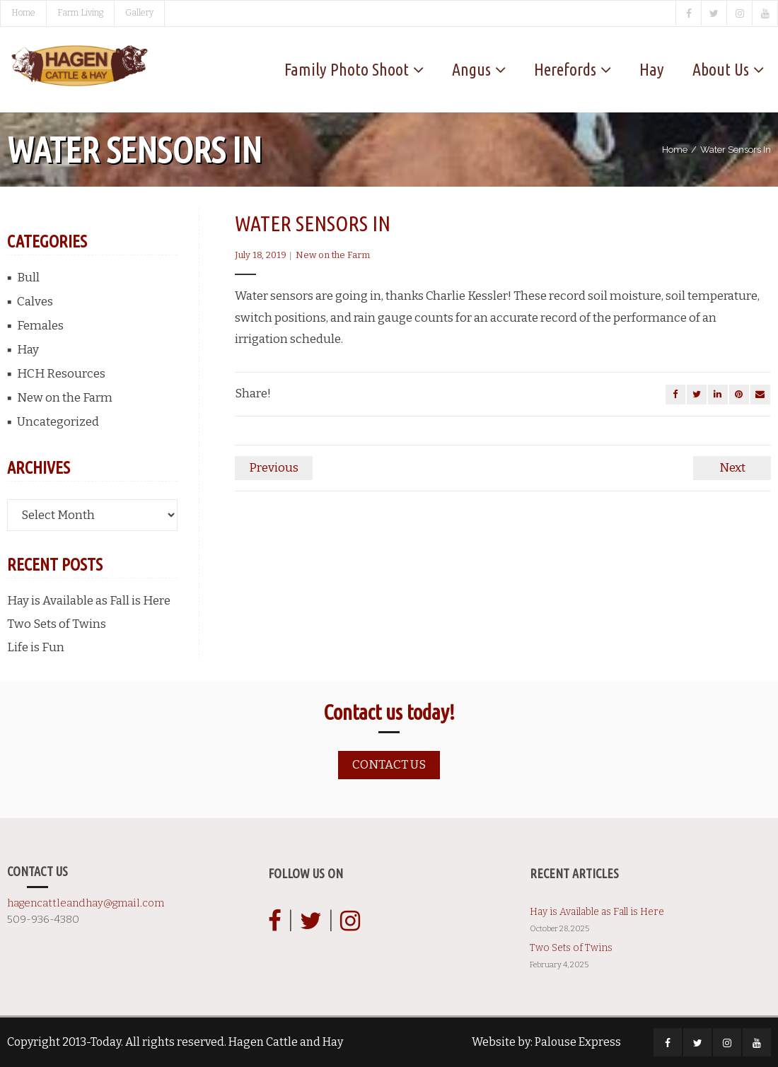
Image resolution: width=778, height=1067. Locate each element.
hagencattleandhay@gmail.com (85, 903)
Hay (28, 349)
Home (23, 13)
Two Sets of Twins (56, 624)
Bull (28, 277)
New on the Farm (333, 255)
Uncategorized (58, 421)
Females (40, 325)
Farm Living (80, 13)
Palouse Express (578, 1042)
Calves (35, 301)
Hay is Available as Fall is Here (88, 600)
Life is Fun (35, 647)
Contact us (389, 764)
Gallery (139, 13)
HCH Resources (61, 373)
